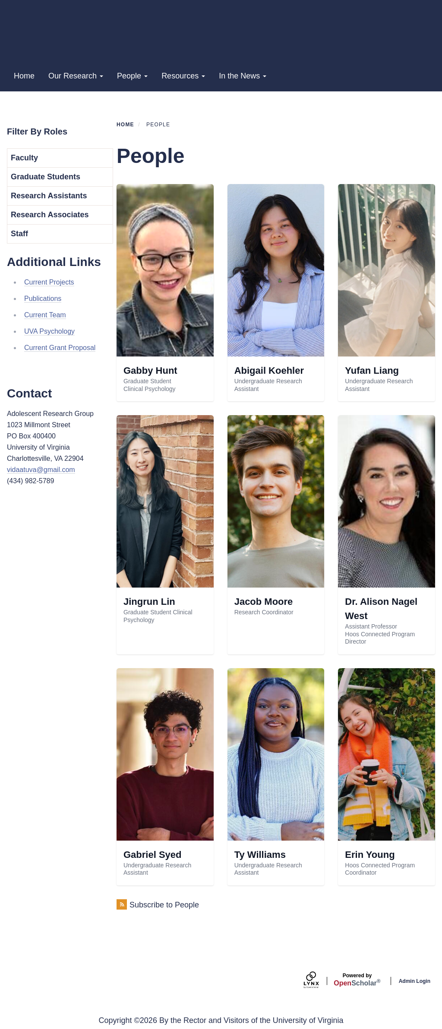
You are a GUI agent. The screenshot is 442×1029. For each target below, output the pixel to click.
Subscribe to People (164, 905)
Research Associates (49, 214)
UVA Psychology (49, 331)
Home (24, 76)
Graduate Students (45, 176)
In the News (242, 76)
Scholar (357, 980)
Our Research (75, 76)
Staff (19, 233)
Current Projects (49, 282)
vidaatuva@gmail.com (41, 469)
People (132, 76)
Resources (183, 76)
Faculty (24, 157)
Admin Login (414, 981)
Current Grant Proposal (59, 347)
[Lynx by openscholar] (318, 981)
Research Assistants (49, 195)
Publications (42, 298)
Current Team (45, 315)
